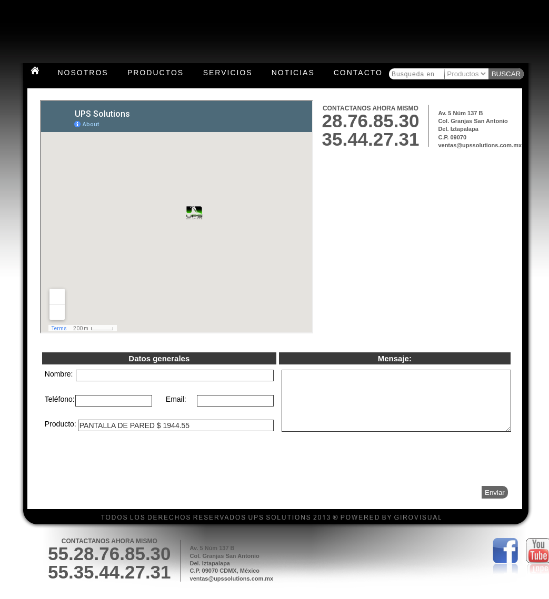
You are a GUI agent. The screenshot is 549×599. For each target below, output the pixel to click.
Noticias (293, 72)
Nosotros (83, 72)
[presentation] (428, 476)
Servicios (228, 72)
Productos (155, 72)
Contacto (358, 72)
